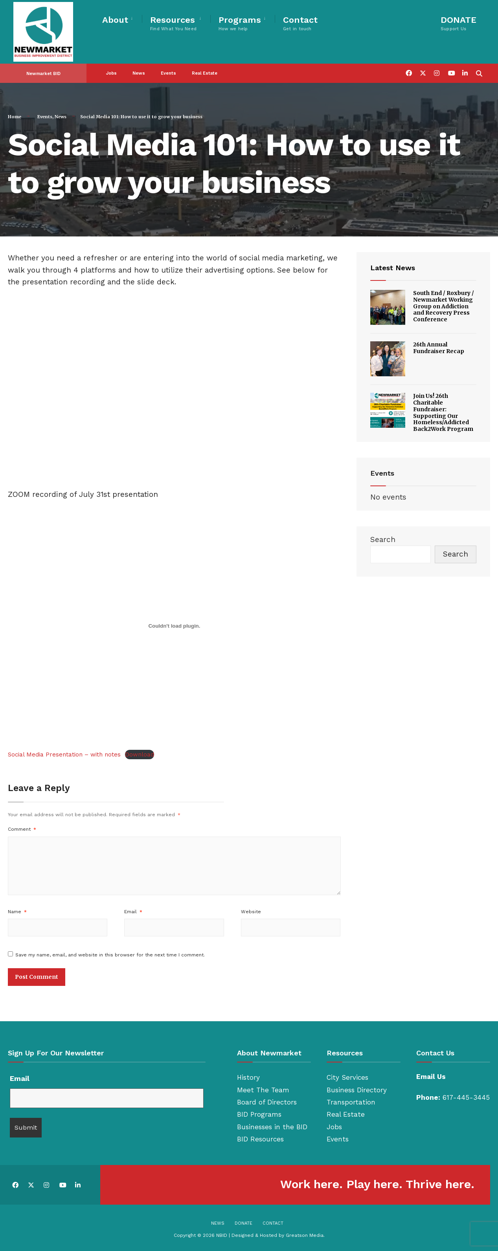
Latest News (392, 268)
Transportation (351, 1102)
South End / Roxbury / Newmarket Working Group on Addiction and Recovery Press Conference (443, 306)
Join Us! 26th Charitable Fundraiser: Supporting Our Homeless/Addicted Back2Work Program (443, 412)
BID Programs (259, 1114)
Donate (243, 1223)
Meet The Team (263, 1090)
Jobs (111, 72)
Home (14, 116)
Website (251, 911)
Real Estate (204, 72)
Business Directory (357, 1090)
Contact (300, 23)
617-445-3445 (466, 1097)
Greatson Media (304, 1235)
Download (139, 754)
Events (168, 72)
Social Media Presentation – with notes (64, 754)
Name (17, 911)
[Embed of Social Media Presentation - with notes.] (174, 626)
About (115, 20)
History (248, 1077)
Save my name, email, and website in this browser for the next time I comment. (110, 955)
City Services (347, 1077)
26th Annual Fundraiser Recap (438, 348)
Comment (22, 829)
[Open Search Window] (479, 72)
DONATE (458, 23)
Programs (240, 23)
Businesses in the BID (272, 1127)
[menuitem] (122, 18)
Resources (173, 23)
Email (133, 911)
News (138, 72)
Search (382, 539)
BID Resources (260, 1139)
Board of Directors (267, 1102)
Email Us (431, 1077)
